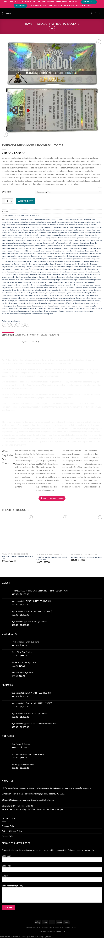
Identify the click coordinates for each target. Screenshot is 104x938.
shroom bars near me (64, 306)
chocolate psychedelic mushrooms (27, 227)
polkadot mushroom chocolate (26, 288)
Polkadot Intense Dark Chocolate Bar (86, 557)
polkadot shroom (82, 288)
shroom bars (52, 306)
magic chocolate (81, 233)
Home (28, 23)
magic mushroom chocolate (82, 235)
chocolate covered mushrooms (62, 222)
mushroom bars (7, 246)
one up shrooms (11, 259)
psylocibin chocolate (31, 306)
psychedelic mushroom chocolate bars (86, 301)
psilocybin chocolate (56, 295)
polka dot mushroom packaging (36, 274)
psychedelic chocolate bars (38, 301)
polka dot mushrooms (56, 274)
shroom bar (43, 306)
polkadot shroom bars (12, 290)
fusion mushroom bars (68, 230)
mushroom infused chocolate (71, 251)
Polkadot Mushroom (11, 321)
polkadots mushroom (70, 290)
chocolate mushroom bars (59, 225)
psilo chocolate (95, 290)
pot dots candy (84, 290)
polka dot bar (47, 259)
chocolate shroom (46, 227)
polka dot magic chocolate (24, 267)
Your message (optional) (52, 894)
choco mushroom (58, 219)
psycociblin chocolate (15, 306)
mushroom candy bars (72, 246)
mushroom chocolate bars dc (91, 248)
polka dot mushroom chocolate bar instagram (28, 272)
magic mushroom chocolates (84, 238)
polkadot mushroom (17, 285)
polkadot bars (60, 277)
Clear (100, 188)
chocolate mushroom (23, 225)
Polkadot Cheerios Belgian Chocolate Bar (17, 557)
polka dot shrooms (38, 277)
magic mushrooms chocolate (47, 240)
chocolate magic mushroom (83, 222)
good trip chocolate (31, 233)
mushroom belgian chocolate (24, 246)
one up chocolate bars (57, 254)
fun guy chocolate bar (19, 230)
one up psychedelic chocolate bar (66, 256)
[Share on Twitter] (13, 325)
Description (8, 335)
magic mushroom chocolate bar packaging (35, 238)
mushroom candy (41, 246)
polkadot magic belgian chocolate (40, 282)
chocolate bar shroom (26, 222)
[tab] (8, 334)
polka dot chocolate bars (72, 261)
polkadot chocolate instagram (47, 280)
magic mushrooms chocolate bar (69, 240)
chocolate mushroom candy (78, 225)
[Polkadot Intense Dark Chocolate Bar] (87, 534)
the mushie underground (44, 314)
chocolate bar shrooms (42, 222)
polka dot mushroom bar (78, 267)
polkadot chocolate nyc (66, 280)
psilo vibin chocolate (24, 293)
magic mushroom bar (9, 235)
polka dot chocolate (19, 261)
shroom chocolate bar (37, 308)
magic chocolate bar (94, 233)
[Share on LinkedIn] (27, 325)
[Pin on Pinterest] (23, 325)
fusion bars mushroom (51, 230)
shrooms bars (58, 311)
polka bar (39, 259)
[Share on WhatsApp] (4, 325)
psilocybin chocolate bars (90, 295)
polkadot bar (50, 277)
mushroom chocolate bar (26, 248)
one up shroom (84, 256)
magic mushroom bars (25, 235)
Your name (52, 859)
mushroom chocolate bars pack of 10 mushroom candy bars (23, 251)
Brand (44, 335)
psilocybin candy (26, 295)
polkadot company (21, 282)
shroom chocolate (22, 308)
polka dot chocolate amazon (37, 261)
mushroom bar (92, 243)
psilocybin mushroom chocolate (48, 298)
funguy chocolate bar (35, 230)
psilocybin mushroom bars (27, 298)
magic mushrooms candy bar (26, 240)
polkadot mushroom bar (33, 285)
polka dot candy (89, 259)
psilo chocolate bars (9, 293)
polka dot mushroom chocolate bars (57, 272)
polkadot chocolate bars (10, 280)
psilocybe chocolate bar (54, 293)
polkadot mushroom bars (77, 285)
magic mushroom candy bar (61, 235)
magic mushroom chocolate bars (62, 238)
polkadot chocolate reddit (84, 280)
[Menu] (6, 13)
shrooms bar (47, 311)
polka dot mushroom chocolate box (83, 272)
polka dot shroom (71, 274)
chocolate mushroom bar (40, 225)
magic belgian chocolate (66, 233)
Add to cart (25, 201)
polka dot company (66, 264)
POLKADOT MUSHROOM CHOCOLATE (57, 23)
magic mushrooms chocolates (16, 243)
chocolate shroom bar (60, 227)
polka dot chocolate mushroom (13, 264)
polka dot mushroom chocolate (72, 269)
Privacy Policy (8, 836)
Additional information (27, 335)
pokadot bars (22, 259)
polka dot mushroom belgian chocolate (46, 269)
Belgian (75, 360)
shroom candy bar (90, 306)
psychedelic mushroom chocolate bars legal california (52, 303)
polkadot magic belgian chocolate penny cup (68, 282)
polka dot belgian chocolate (73, 259)
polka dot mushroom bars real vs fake (19, 269)
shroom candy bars (9, 308)
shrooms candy (68, 311)
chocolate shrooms (92, 227)
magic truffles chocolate (58, 243)
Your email (52, 869)
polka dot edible (79, 264)
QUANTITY (6, 192)
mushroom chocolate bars (71, 248)
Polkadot (9, 350)
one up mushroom (71, 254)
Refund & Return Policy (12, 831)
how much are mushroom (48, 233)
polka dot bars (58, 259)
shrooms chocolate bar (17, 314)
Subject (52, 879)
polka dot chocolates (51, 264)
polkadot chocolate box (28, 280)
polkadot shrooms (27, 290)
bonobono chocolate (26, 219)
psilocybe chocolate (38, 293)
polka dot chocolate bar (55, 261)
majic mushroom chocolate (77, 243)
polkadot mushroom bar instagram (55, 285)
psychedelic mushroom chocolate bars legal (17, 303)
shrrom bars (30, 314)
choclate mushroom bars (43, 219)
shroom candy (78, 306)
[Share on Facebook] (9, 325)
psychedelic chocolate (20, 301)
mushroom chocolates (52, 251)
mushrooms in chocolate (27, 254)
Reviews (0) (54, 335)
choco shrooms (70, 219)
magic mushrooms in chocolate (38, 243)
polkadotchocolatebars (43, 290)
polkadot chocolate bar (88, 277)
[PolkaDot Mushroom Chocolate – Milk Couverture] (52, 534)
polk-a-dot (31, 259)
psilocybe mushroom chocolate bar (75, 293)
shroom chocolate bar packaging (56, 308)
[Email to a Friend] (18, 325)
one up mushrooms (47, 256)
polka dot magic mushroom (43, 267)
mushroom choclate (87, 246)
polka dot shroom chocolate (21, 277)
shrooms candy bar (81, 311)
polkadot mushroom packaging (48, 288)
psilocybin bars (14, 295)
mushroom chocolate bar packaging (48, 248)
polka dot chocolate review (33, 264)
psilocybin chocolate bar (72, 295)
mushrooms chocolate (90, 251)
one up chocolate (43, 254)
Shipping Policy (8, 826)
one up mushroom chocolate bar (29, 256)
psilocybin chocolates (9, 298)
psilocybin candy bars (40, 295)
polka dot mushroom (61, 267)
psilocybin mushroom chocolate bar (72, 298)
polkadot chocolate (72, 277)
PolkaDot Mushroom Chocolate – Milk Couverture (52, 558)
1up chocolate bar (12, 219)
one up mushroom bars (87, 254)
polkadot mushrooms (67, 288)
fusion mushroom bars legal (86, 230)
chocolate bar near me (10, 222)
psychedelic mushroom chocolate (60, 301)
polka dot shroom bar (85, 274)
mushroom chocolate (9, 248)
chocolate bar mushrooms (85, 219)
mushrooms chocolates (10, 254)
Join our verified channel (52, 498)
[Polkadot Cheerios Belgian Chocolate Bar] (18, 533)
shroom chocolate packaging (18, 311)
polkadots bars (57, 290)
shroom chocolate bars (77, 308)
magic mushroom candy (42, 235)
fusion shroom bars (17, 233)
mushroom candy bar (55, 246)
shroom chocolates (36, 311)
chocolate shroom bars (77, 227)
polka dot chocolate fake (90, 261)
